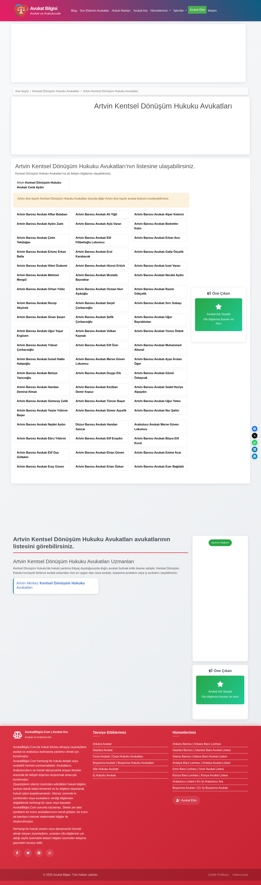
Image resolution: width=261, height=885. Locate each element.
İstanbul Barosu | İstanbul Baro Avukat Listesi (202, 750)
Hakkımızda (240, 874)
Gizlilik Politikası (218, 874)
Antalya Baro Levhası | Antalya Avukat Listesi (202, 762)
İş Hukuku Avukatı (104, 775)
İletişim (212, 10)
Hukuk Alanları (121, 10)
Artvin (39, 185)
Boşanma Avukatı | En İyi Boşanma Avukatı (200, 787)
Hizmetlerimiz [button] (159, 10)
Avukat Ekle (197, 9)
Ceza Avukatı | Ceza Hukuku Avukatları (118, 756)
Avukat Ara (140, 10)
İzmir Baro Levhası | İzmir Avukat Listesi (198, 769)
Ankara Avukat (102, 743)
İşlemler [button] (179, 10)
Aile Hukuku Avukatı (106, 769)
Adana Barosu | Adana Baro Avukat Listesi (200, 756)
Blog (74, 10)
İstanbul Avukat (102, 750)
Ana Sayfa (22, 91)
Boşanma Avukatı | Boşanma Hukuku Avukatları (123, 762)
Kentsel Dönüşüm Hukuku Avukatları (55, 91)
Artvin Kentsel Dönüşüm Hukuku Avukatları (110, 91)
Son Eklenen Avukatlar (94, 10)
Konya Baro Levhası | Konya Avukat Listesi (200, 775)
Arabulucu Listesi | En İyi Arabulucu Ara (198, 781)
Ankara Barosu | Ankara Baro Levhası (197, 743)
